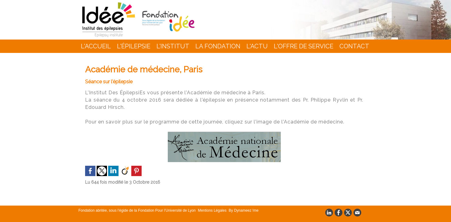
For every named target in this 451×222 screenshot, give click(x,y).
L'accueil (96, 46)
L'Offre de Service (303, 46)
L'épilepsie (133, 46)
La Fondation (217, 46)
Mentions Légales (212, 210)
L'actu (257, 46)
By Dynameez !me (244, 210)
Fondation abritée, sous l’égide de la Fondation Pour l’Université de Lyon (137, 210)
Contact (354, 46)
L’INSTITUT (173, 46)
